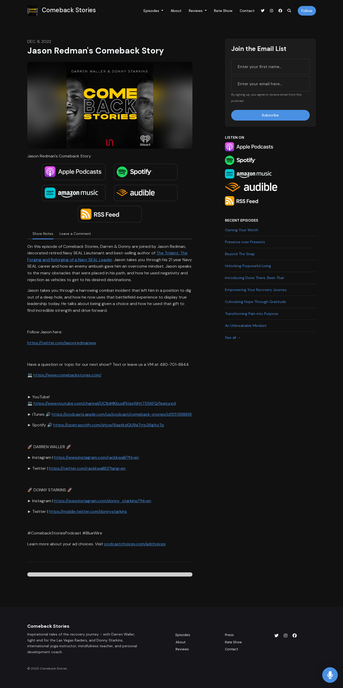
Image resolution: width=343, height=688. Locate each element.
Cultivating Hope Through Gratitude (255, 301)
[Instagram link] (271, 11)
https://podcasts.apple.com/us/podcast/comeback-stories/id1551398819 (122, 414)
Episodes (152, 10)
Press (229, 635)
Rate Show (223, 10)
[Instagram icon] (285, 635)
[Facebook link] (280, 11)
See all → (233, 337)
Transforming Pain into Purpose (251, 313)
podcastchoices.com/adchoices (135, 544)
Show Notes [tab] (43, 233)
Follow (306, 10)
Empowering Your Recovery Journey (256, 289)
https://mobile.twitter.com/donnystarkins (88, 511)
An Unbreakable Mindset (246, 325)
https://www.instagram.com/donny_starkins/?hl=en (102, 501)
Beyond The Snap (240, 254)
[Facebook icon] (295, 635)
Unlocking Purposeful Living (248, 265)
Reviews (196, 10)
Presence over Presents (245, 242)
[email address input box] (270, 83)
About (176, 10)
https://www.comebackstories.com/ (67, 375)
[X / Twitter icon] (276, 635)
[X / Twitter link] (262, 11)
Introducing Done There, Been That (254, 277)
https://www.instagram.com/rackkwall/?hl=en (96, 457)
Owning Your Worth (241, 230)
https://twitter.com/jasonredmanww (61, 343)
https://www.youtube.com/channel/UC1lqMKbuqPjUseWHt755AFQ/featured (105, 403)
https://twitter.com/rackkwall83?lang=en (87, 468)
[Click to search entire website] (289, 11)
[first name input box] (270, 66)
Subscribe (270, 115)
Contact (247, 10)
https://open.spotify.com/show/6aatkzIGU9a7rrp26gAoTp (108, 425)
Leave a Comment (75, 233)
